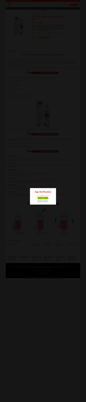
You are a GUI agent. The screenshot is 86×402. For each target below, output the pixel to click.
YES (43, 198)
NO (42, 201)
